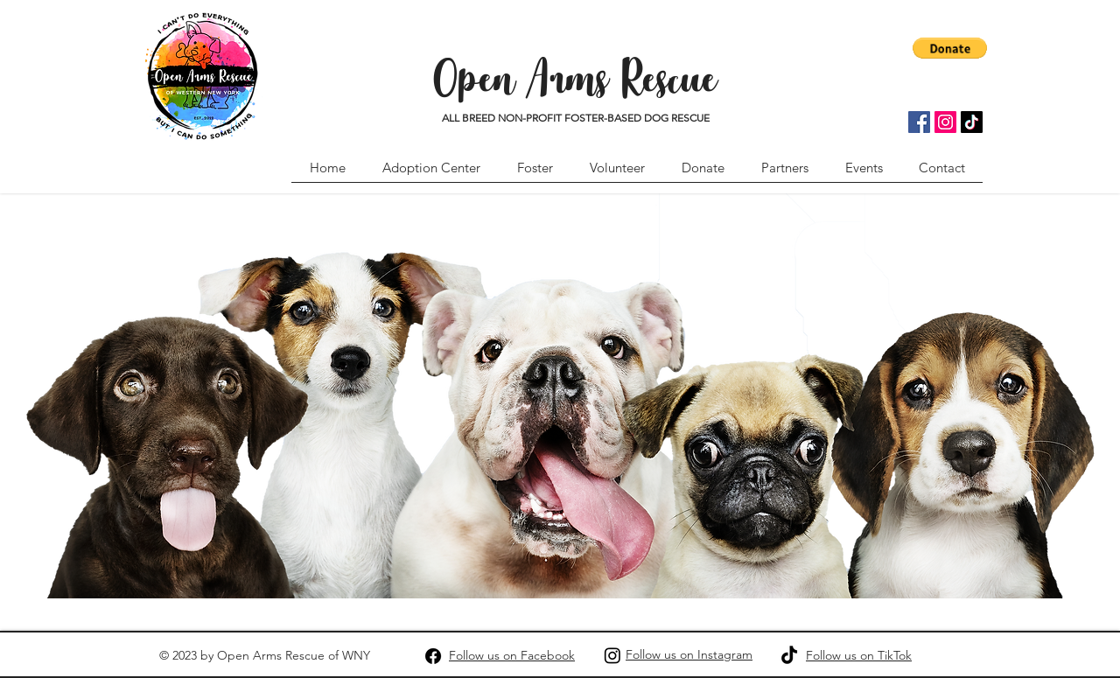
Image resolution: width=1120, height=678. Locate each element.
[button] (950, 48)
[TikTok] (972, 122)
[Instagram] (945, 122)
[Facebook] (919, 122)
